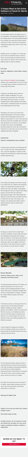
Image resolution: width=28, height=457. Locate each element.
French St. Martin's (10, 80)
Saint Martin (11, 13)
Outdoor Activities (4, 13)
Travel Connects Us (14, 444)
